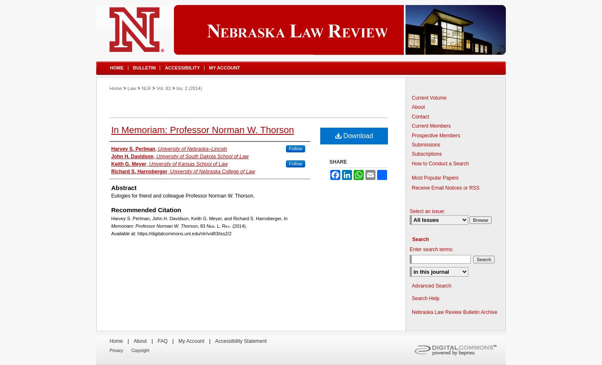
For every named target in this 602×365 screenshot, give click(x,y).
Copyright (140, 350)
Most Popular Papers (435, 178)
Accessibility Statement (241, 341)
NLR (146, 88)
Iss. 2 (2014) (189, 88)
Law (132, 88)
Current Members (431, 126)
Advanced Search (432, 286)
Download (354, 135)
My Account (191, 341)
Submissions (426, 145)
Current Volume (429, 98)
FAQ (163, 341)
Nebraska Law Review (301, 30)
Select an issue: (427, 211)
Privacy (116, 350)
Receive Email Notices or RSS (446, 188)
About (418, 107)
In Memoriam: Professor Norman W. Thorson (202, 130)
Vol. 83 (164, 88)
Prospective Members (436, 136)
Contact (420, 117)
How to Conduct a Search (440, 164)
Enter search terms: (432, 249)
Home (116, 88)
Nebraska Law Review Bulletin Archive (454, 312)
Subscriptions (427, 154)
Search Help (425, 298)
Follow (295, 148)
